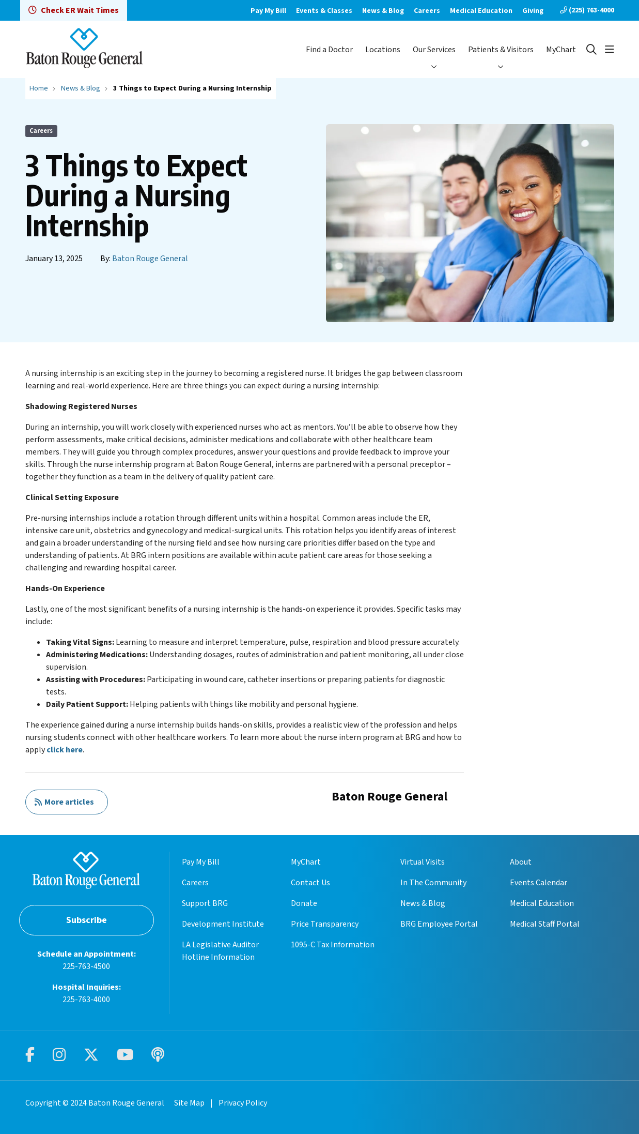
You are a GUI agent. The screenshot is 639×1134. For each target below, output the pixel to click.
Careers (427, 11)
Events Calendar (538, 882)
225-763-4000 (86, 999)
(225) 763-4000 (587, 10)
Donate (304, 903)
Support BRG (205, 903)
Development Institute (223, 924)
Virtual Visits (422, 862)
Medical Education (481, 11)
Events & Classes (324, 11)
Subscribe (86, 920)
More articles (64, 802)
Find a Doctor (329, 49)
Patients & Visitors (501, 49)
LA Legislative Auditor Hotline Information (220, 951)
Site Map (189, 1103)
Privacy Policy (243, 1103)
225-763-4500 (86, 966)
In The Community (433, 882)
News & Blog (383, 11)
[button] (609, 49)
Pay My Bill (268, 11)
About (521, 862)
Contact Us (310, 882)
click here (64, 749)
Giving (532, 11)
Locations (382, 49)
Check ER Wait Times (73, 10)
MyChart (561, 49)
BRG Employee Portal (439, 924)
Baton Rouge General (150, 258)
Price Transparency (325, 924)
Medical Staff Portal (545, 924)
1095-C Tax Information (333, 944)
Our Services (434, 49)
